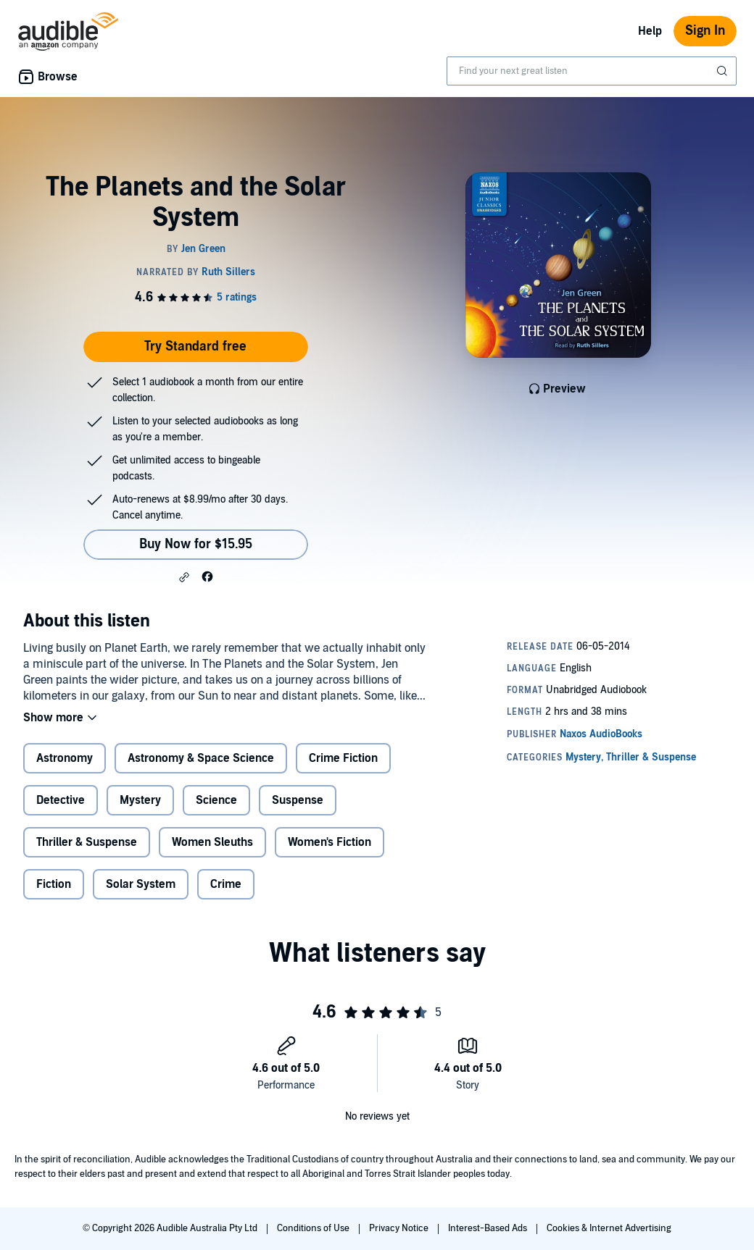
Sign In (705, 30)
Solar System (140, 884)
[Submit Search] (723, 70)
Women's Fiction (329, 842)
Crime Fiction (343, 758)
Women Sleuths (212, 842)
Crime (225, 884)
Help (650, 31)
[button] (184, 577)
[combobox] (592, 70)
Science (216, 800)
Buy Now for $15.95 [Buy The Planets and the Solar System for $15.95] (195, 544)
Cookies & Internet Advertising (609, 1228)
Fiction (53, 884)
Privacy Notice (400, 1228)
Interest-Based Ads (488, 1228)
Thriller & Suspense (86, 842)
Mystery (140, 800)
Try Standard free (195, 346)
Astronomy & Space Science (201, 758)
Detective (60, 800)
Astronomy (64, 758)
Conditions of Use (314, 1228)
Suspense (297, 800)
